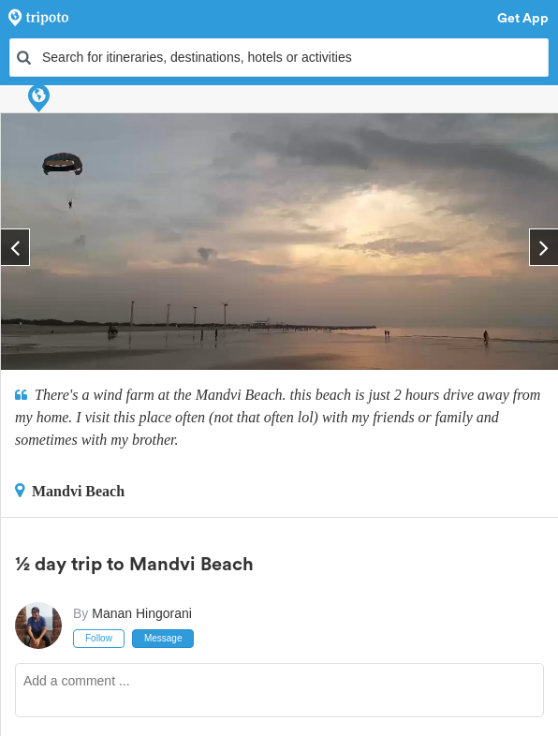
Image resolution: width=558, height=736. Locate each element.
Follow (98, 638)
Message (163, 638)
